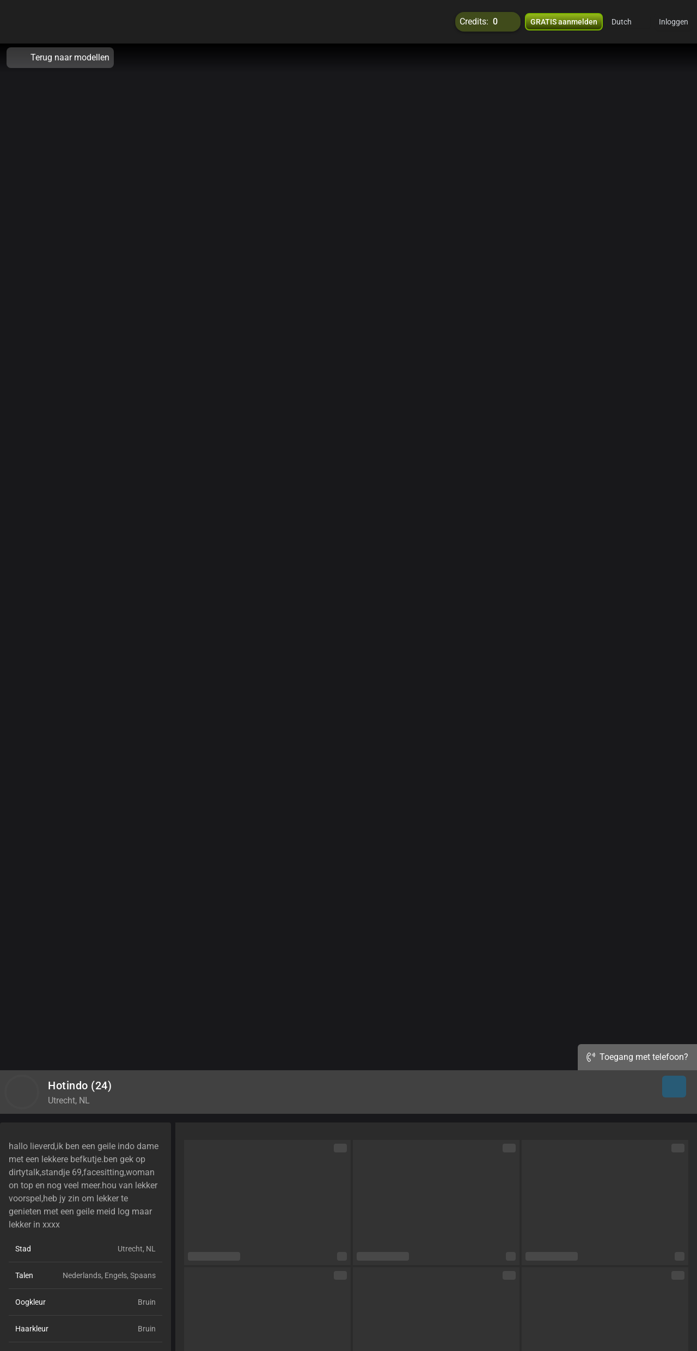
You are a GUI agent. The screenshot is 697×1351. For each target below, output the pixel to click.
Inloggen (673, 21)
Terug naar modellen (60, 57)
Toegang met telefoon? (637, 1057)
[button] (628, 21)
